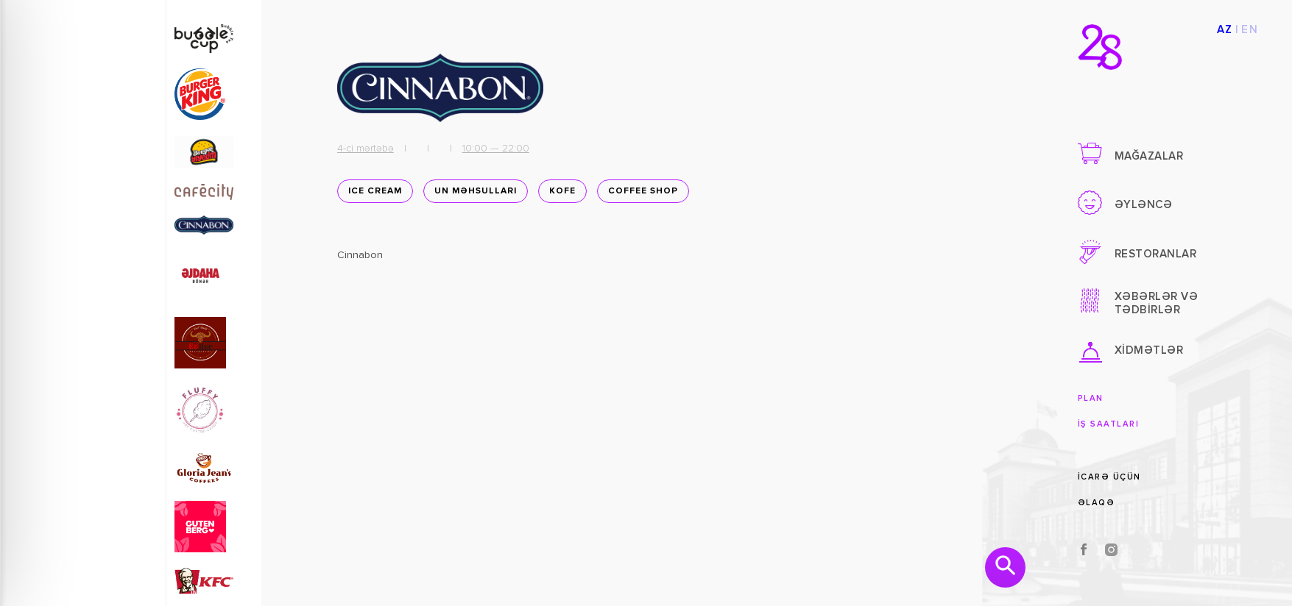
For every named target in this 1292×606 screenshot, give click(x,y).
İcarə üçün (1109, 477)
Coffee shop (640, 194)
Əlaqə (1096, 503)
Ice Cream (372, 194)
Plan (1091, 398)
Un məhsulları (472, 194)
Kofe (559, 194)
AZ (1225, 29)
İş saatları (1109, 424)
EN (1249, 29)
